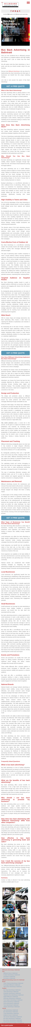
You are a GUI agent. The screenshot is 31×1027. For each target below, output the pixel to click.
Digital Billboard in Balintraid (10, 996)
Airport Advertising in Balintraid (11, 1001)
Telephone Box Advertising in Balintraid (13, 995)
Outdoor (4, 988)
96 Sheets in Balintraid (9, 978)
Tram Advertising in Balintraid (11, 1005)
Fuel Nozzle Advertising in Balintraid (12, 1021)
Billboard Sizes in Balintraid (10, 973)
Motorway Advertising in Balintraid (12, 998)
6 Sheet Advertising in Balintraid (11, 975)
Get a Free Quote (15, 86)
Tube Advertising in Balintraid (10, 991)
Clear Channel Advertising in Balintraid (13, 983)
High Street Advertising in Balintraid (12, 986)
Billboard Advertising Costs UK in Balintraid (13, 980)
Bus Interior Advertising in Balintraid (12, 1020)
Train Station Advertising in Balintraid (12, 1000)
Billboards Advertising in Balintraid (11, 969)
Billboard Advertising (14, 71)
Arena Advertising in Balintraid (11, 1003)
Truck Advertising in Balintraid (11, 1013)
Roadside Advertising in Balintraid (12, 993)
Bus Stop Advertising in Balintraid (12, 990)
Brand (3, 981)
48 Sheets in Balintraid (9, 976)
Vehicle (4, 1008)
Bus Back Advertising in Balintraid (12, 1018)
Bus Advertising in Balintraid (10, 1011)
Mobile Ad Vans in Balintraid (10, 1015)
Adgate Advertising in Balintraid (11, 1006)
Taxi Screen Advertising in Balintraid (12, 1016)
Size (3, 971)
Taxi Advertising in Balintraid (10, 1010)
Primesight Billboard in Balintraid (11, 985)
